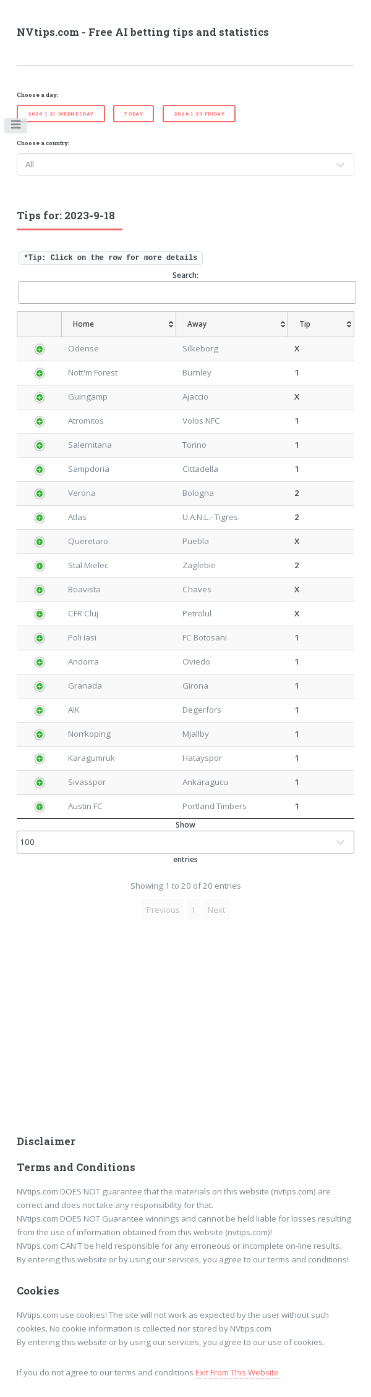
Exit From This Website (237, 1372)
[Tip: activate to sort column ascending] (324, 324)
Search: (187, 287)
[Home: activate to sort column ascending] (114, 324)
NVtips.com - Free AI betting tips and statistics (143, 32)
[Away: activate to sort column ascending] (232, 324)
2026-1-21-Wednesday (61, 114)
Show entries (186, 842)
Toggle (16, 127)
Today (133, 114)
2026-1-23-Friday (199, 114)
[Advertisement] (186, 1030)
